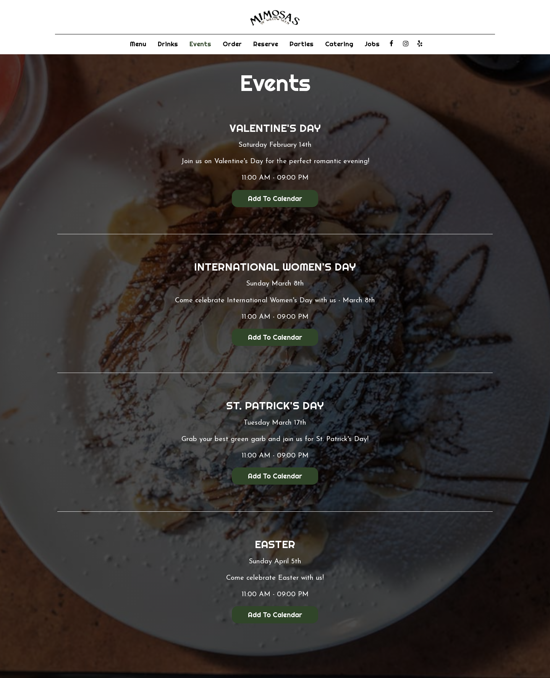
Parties (302, 44)
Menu (138, 44)
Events (200, 44)
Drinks (168, 44)
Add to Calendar (275, 198)
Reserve (265, 44)
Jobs (372, 44)
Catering (339, 44)
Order (232, 44)
